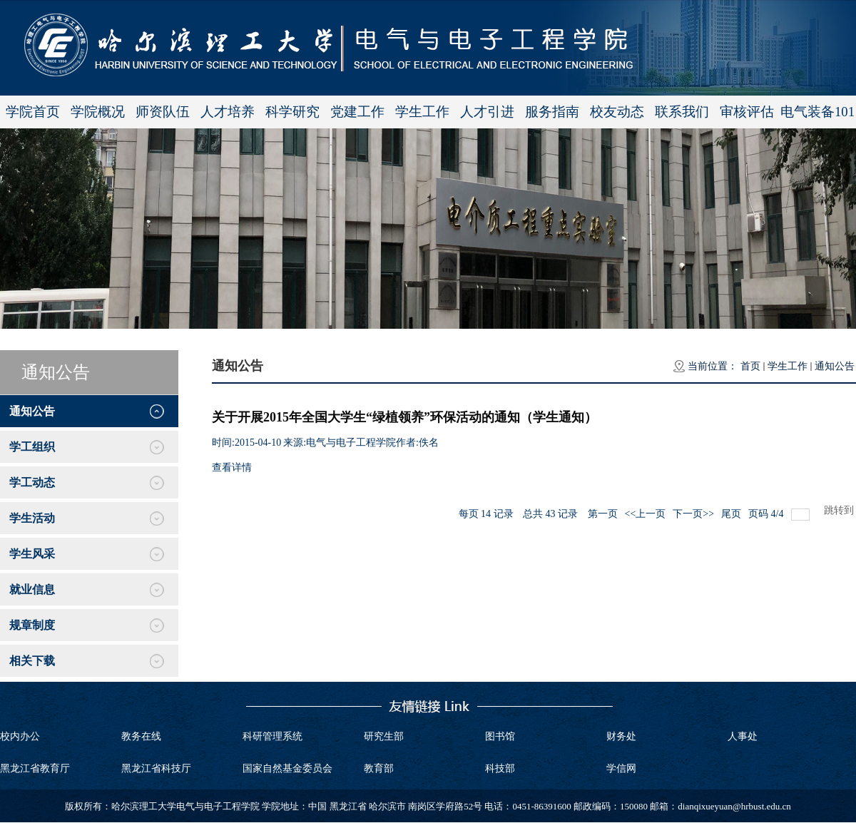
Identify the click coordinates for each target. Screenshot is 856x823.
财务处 (621, 736)
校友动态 (617, 111)
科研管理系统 (272, 736)
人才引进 (487, 111)
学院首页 (33, 111)
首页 (750, 366)
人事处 (743, 736)
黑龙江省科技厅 (156, 768)
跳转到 (840, 510)
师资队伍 (163, 111)
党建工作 (357, 111)
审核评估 (747, 111)
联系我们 (682, 111)
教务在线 (141, 736)
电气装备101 (817, 111)
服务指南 (552, 111)
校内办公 (20, 736)
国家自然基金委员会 (287, 768)
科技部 (500, 768)
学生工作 (422, 111)
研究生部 (384, 736)
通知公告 (835, 366)
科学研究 (292, 111)
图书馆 (500, 736)
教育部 (379, 768)
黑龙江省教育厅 (35, 768)
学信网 (621, 768)
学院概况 (98, 111)
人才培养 (227, 111)
